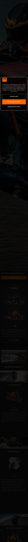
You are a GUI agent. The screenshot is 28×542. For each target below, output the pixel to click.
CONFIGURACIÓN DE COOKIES (14, 107)
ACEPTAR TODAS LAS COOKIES (14, 102)
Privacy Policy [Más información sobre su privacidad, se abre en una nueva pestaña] (12, 91)
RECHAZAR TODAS (14, 96)
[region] (14, 93)
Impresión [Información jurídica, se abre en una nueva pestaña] (16, 91)
